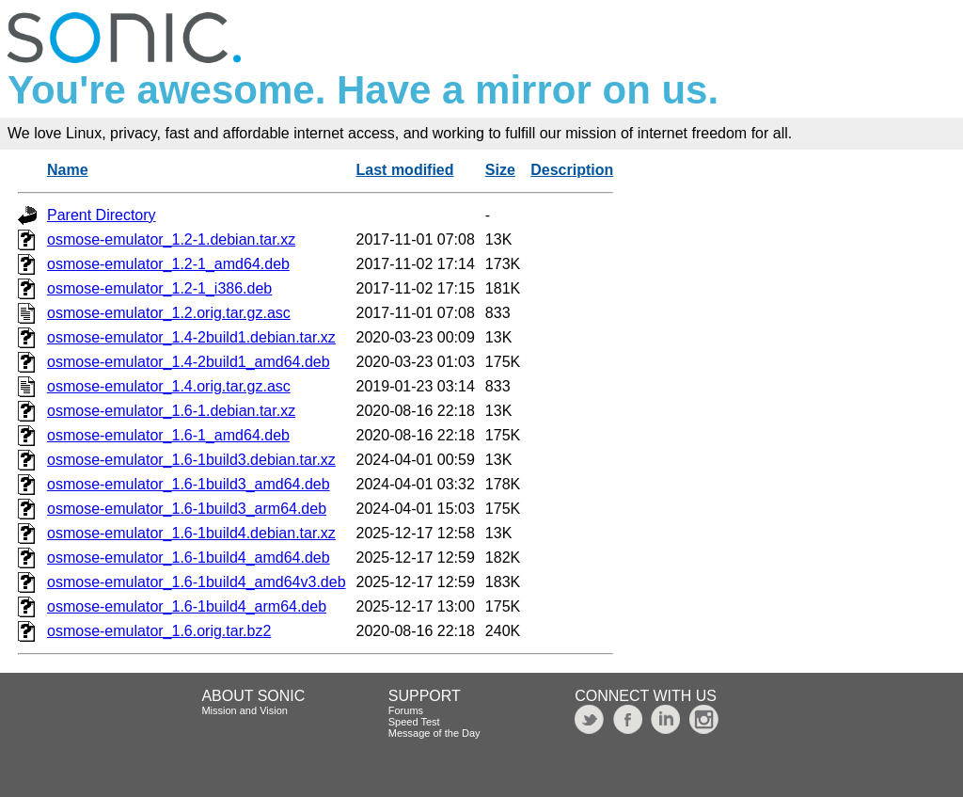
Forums (405, 710)
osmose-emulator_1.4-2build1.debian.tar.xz (191, 337)
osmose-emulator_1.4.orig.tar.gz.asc (169, 386)
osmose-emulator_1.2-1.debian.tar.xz (171, 239)
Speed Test (414, 721)
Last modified (405, 170)
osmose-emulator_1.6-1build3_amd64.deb (188, 484)
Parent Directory (101, 215)
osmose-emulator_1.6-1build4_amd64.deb (188, 558)
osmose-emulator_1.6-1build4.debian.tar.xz (191, 533)
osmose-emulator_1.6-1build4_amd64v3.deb (196, 582)
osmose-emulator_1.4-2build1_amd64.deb (188, 362)
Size (500, 170)
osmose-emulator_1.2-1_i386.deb (159, 288)
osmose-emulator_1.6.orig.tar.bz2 (159, 631)
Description (571, 170)
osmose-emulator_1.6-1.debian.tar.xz (171, 411)
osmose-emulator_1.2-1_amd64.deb (168, 264)
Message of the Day (434, 733)
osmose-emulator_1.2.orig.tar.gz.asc (169, 313)
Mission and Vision (244, 710)
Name (67, 170)
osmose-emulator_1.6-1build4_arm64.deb (186, 606)
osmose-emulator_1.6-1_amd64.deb (168, 435)
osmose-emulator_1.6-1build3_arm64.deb (186, 509)
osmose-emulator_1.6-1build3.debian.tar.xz (191, 460)
